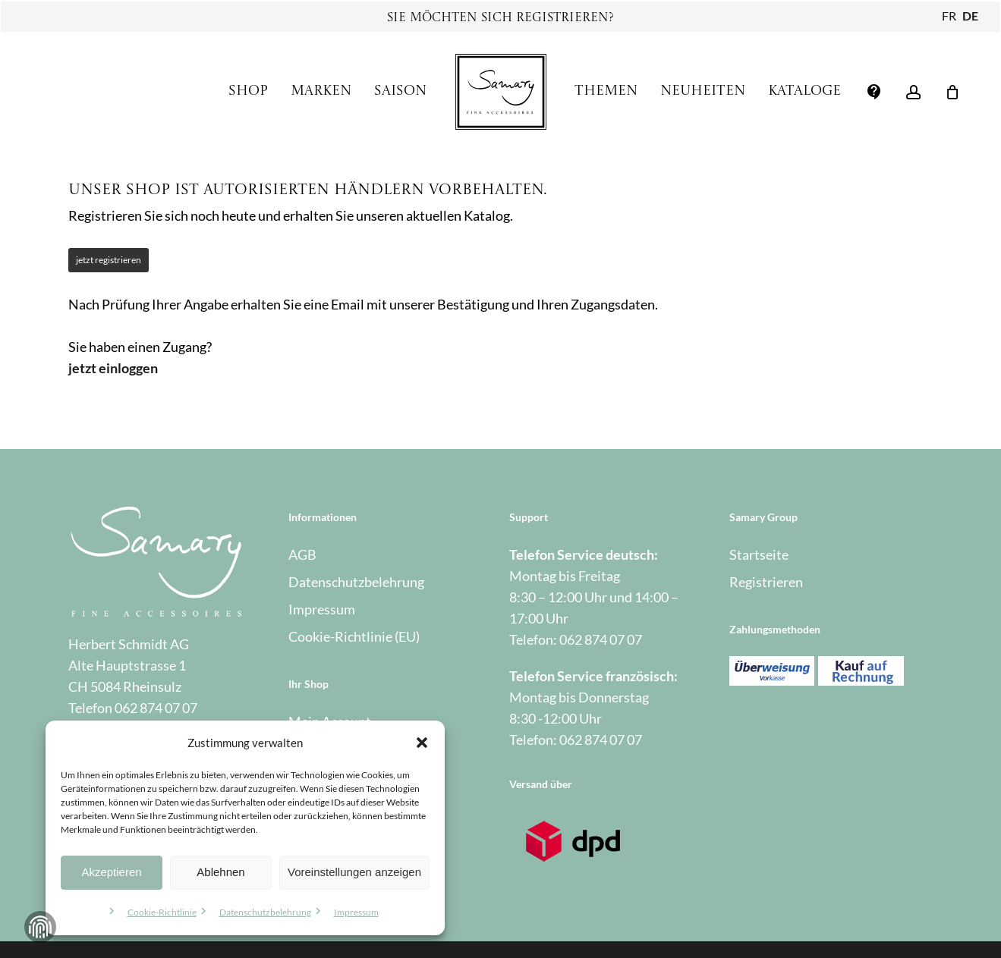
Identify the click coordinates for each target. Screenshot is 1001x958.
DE (970, 15)
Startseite (759, 554)
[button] (422, 742)
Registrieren (766, 581)
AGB (302, 554)
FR (949, 15)
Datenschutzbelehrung (265, 912)
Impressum (356, 912)
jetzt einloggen (113, 368)
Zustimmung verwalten (40, 927)
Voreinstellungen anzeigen (354, 871)
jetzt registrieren (108, 259)
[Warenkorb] (952, 91)
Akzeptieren (111, 871)
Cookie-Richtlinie (162, 912)
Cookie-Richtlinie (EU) (354, 636)
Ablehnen (220, 871)
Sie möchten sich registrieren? (500, 18)
